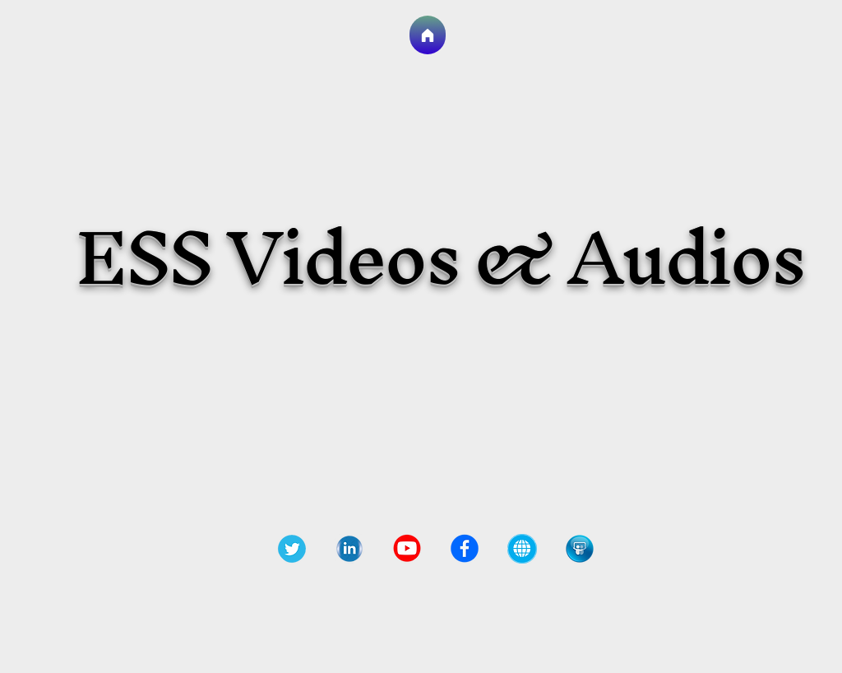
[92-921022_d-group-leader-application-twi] (292, 549)
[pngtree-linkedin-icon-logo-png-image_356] (349, 549)
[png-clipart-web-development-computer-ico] (522, 549)
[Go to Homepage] (427, 35)
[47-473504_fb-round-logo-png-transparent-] (464, 549)
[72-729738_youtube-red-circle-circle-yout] (407, 549)
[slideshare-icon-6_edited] (579, 549)
